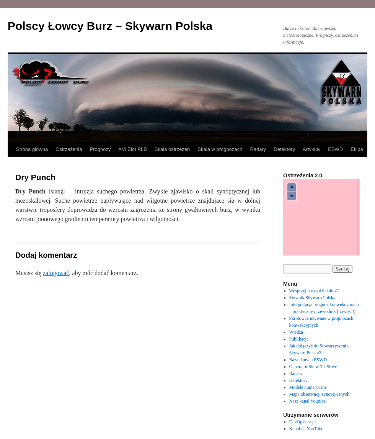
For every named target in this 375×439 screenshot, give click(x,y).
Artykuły (311, 149)
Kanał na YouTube (306, 428)
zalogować (56, 273)
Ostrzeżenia (68, 149)
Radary (258, 149)
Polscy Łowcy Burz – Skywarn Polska (110, 26)
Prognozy (100, 149)
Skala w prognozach (219, 149)
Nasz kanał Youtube (307, 401)
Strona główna (32, 149)
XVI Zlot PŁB (132, 149)
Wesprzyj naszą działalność (314, 290)
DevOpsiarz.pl (302, 421)
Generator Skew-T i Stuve (313, 366)
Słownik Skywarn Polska (312, 297)
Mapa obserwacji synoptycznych (319, 394)
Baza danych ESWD (308, 359)
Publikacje (299, 339)
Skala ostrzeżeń (172, 149)
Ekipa (357, 149)
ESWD (335, 149)
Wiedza (296, 332)
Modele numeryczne (308, 387)
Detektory (284, 149)
